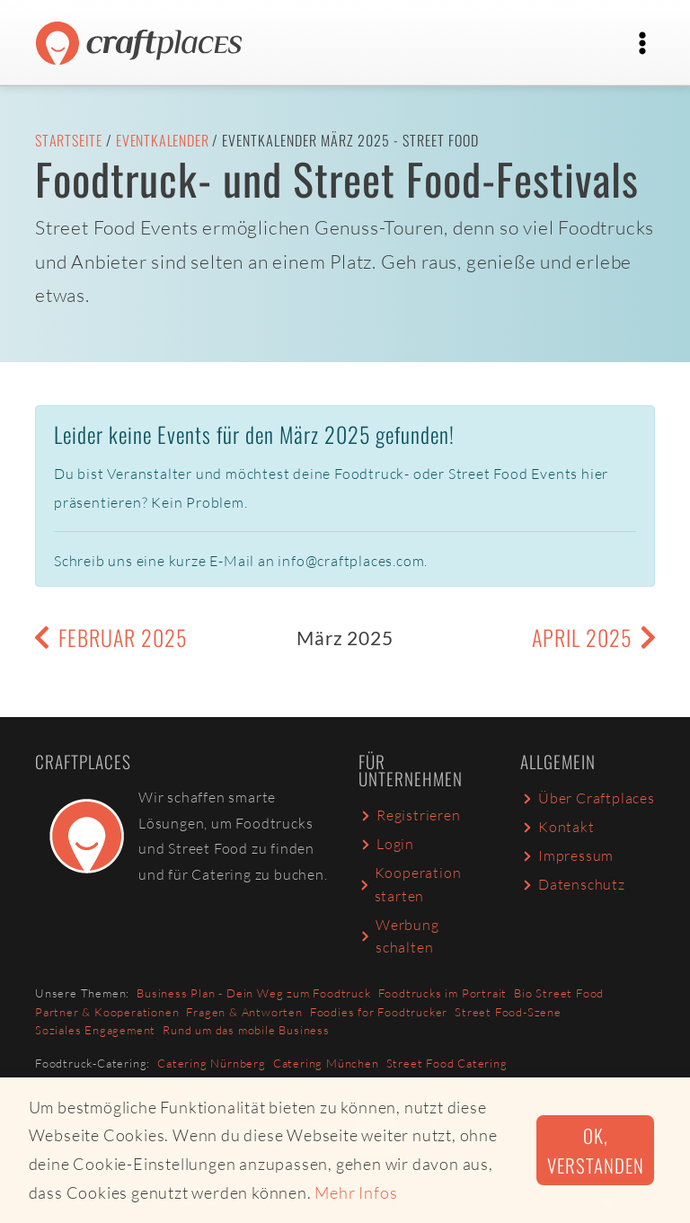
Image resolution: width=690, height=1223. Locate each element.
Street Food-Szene (508, 1012)
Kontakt (557, 827)
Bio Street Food (559, 993)
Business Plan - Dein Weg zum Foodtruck (253, 993)
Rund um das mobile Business (246, 1030)
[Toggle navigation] (642, 43)
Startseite (68, 140)
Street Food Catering (447, 1063)
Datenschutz (572, 884)
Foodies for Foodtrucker (378, 1012)
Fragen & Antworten (244, 1012)
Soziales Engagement (95, 1030)
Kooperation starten (409, 884)
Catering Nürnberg (211, 1063)
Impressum (567, 855)
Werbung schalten (398, 936)
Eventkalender (162, 140)
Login (386, 844)
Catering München (326, 1063)
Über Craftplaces (587, 798)
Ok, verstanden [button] (595, 1150)
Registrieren (409, 815)
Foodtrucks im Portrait (443, 993)
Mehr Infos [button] (355, 1192)
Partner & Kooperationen (107, 1012)
